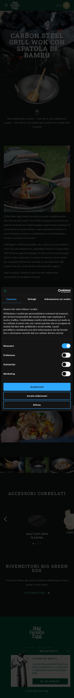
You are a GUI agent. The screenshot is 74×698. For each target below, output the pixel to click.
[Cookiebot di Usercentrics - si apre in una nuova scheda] (57, 291)
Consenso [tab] (11, 298)
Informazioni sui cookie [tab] (57, 298)
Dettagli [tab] (32, 298)
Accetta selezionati (37, 395)
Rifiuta (37, 404)
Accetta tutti (37, 386)
